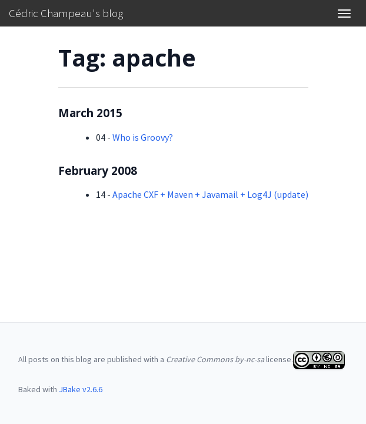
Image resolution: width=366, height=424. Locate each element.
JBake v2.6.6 (80, 389)
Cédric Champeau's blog (66, 13)
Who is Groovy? (142, 137)
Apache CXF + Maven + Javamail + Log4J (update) (210, 194)
